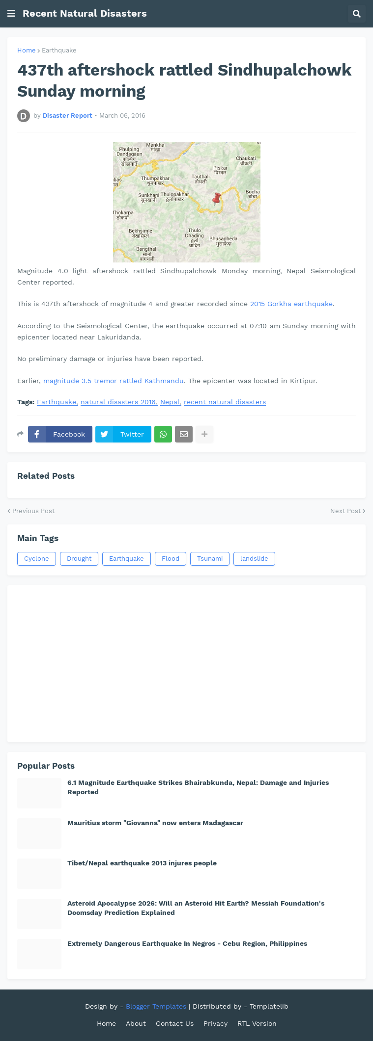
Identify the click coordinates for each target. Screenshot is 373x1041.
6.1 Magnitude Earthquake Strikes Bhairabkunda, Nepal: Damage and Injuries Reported (198, 787)
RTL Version (257, 1023)
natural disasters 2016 (118, 402)
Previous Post (33, 511)
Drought (79, 558)
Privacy (215, 1023)
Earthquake (59, 50)
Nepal (169, 402)
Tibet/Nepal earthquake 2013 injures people (142, 863)
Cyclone (36, 558)
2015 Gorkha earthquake (291, 304)
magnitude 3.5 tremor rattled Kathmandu (113, 381)
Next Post (345, 511)
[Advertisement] (186, 663)
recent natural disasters (225, 402)
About (136, 1023)
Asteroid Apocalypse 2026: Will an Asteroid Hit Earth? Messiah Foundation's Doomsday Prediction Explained (195, 907)
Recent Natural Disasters (85, 13)
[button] (11, 14)
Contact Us (175, 1023)
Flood (170, 558)
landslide (254, 558)
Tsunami (210, 558)
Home (26, 50)
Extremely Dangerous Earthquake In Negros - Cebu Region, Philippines (187, 943)
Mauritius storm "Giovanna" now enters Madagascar (155, 823)
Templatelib (269, 1006)
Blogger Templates (156, 1006)
